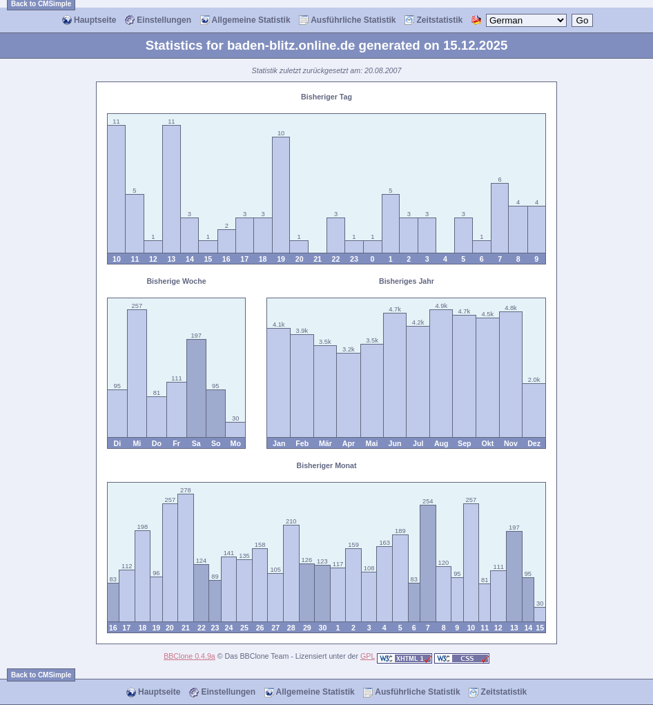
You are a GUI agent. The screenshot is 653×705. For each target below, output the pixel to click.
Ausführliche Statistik (347, 20)
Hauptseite (89, 20)
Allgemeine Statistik (245, 20)
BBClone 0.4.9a (189, 656)
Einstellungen (158, 20)
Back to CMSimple (41, 675)
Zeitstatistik (433, 20)
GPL (367, 656)
